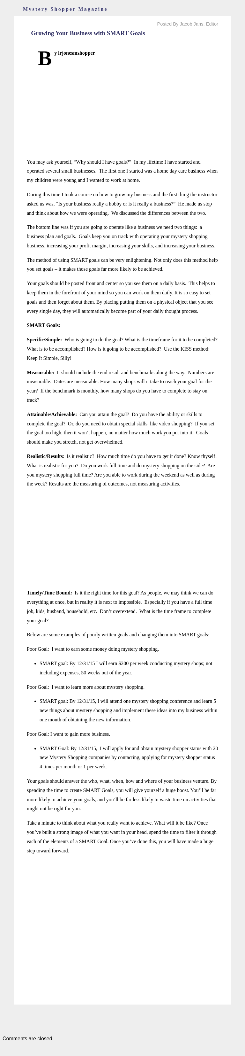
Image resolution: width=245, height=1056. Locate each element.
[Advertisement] (122, 113)
